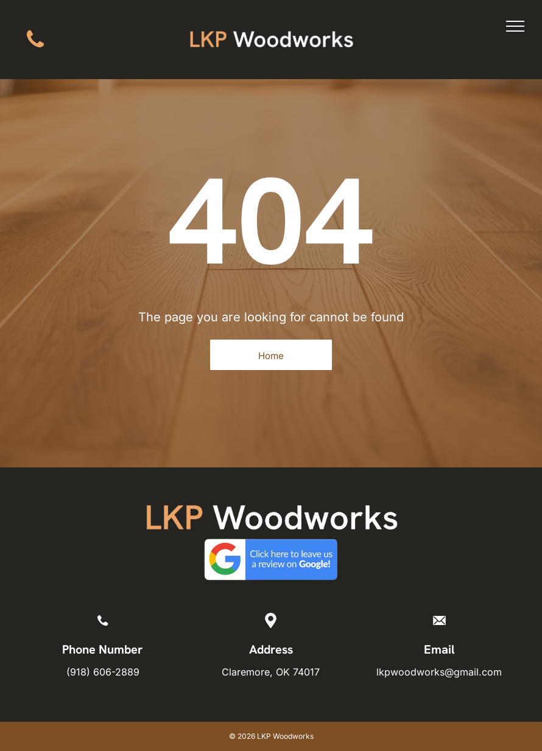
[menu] (515, 26)
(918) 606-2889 (102, 672)
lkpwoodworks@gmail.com (439, 672)
